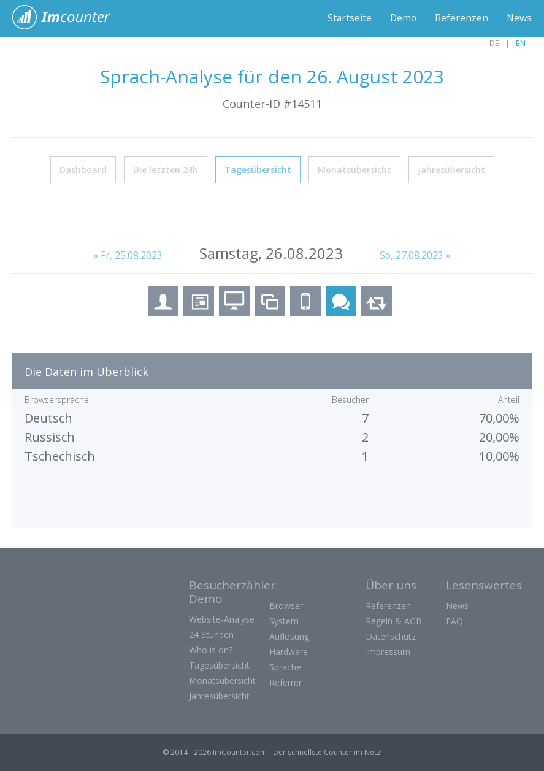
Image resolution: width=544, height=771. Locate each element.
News (519, 18)
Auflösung (289, 636)
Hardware (288, 652)
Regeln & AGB (394, 621)
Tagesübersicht (257, 169)
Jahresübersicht (451, 169)
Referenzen (461, 18)
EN (521, 42)
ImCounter (67, 18)
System (284, 621)
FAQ (454, 621)
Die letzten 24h (165, 169)
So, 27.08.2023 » (415, 255)
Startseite (347, 18)
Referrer (285, 682)
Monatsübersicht (354, 169)
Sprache (285, 667)
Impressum (388, 652)
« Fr (128, 255)
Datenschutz (391, 636)
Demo (402, 18)
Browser (286, 606)
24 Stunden (211, 634)
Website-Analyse (222, 619)
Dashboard (83, 169)
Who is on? (210, 650)
